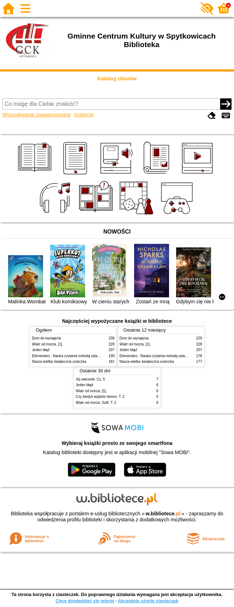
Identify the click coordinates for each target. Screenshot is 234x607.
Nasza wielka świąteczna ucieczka (59, 361)
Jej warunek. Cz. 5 (90, 379)
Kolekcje (83, 115)
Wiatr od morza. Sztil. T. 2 (96, 403)
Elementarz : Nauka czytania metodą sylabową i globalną (77, 356)
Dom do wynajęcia (46, 338)
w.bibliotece (163, 513)
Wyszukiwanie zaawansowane (36, 115)
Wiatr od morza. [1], (47, 344)
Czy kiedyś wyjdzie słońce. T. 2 (100, 397)
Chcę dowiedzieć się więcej (84, 600)
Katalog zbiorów (117, 78)
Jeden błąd (40, 350)
